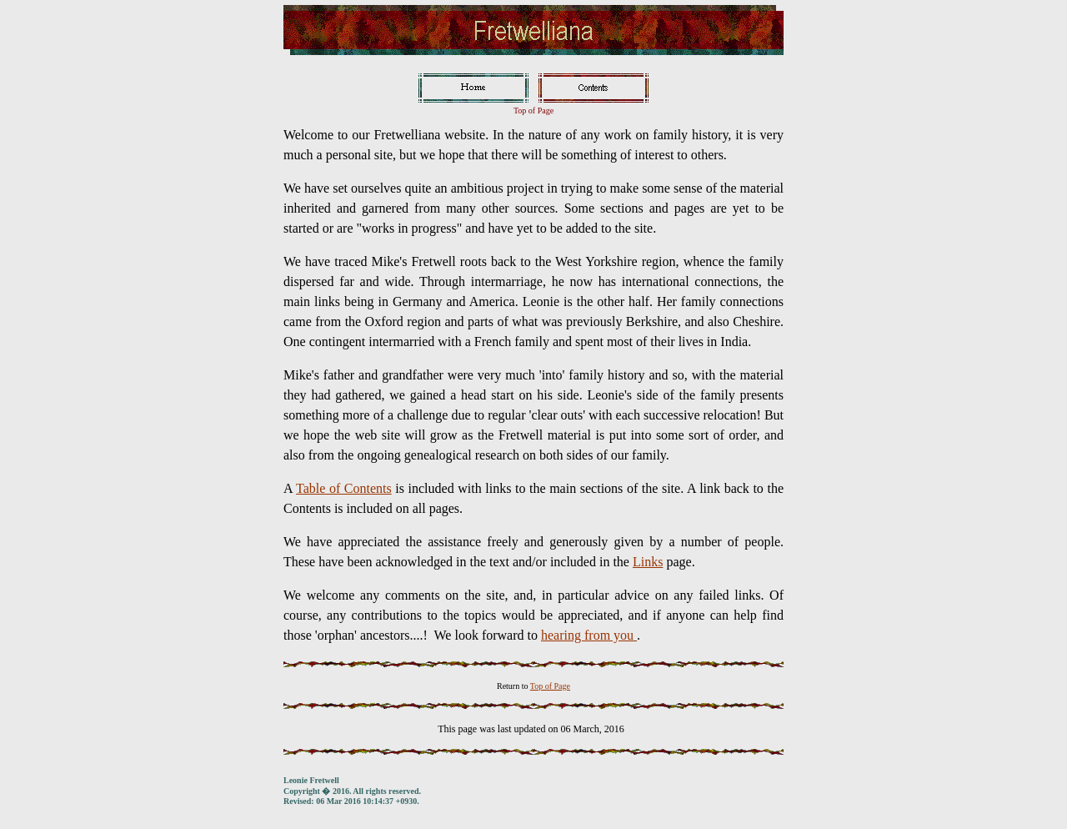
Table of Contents (344, 488)
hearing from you (589, 635)
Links (648, 562)
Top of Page (550, 686)
